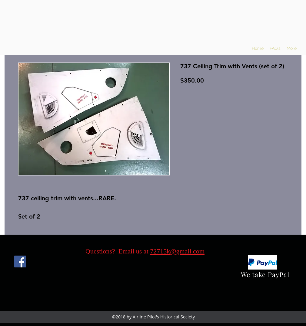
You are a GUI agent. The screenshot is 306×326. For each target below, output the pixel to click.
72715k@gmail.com (177, 251)
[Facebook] (20, 261)
